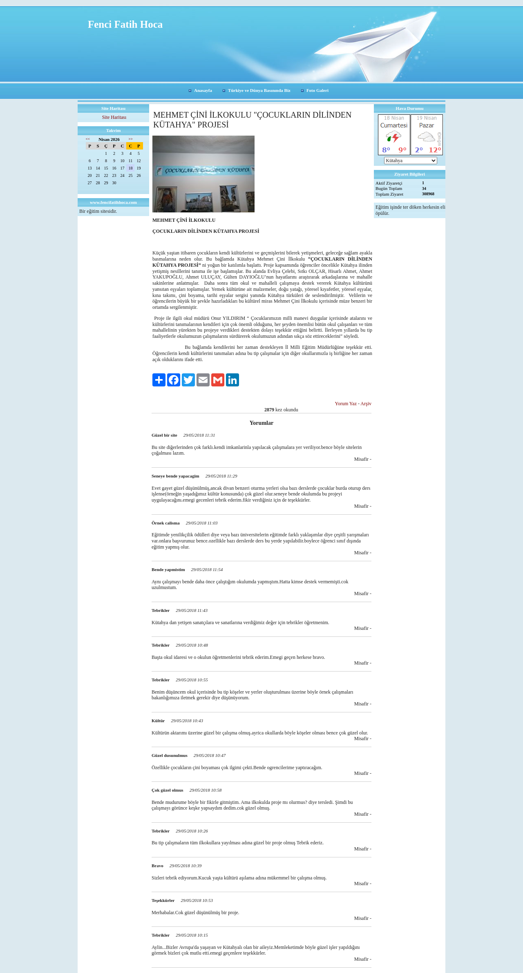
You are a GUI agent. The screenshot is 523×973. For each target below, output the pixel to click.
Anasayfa (203, 90)
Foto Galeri (317, 90)
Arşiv (365, 403)
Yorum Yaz (346, 403)
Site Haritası (114, 117)
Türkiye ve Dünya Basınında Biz (259, 90)
